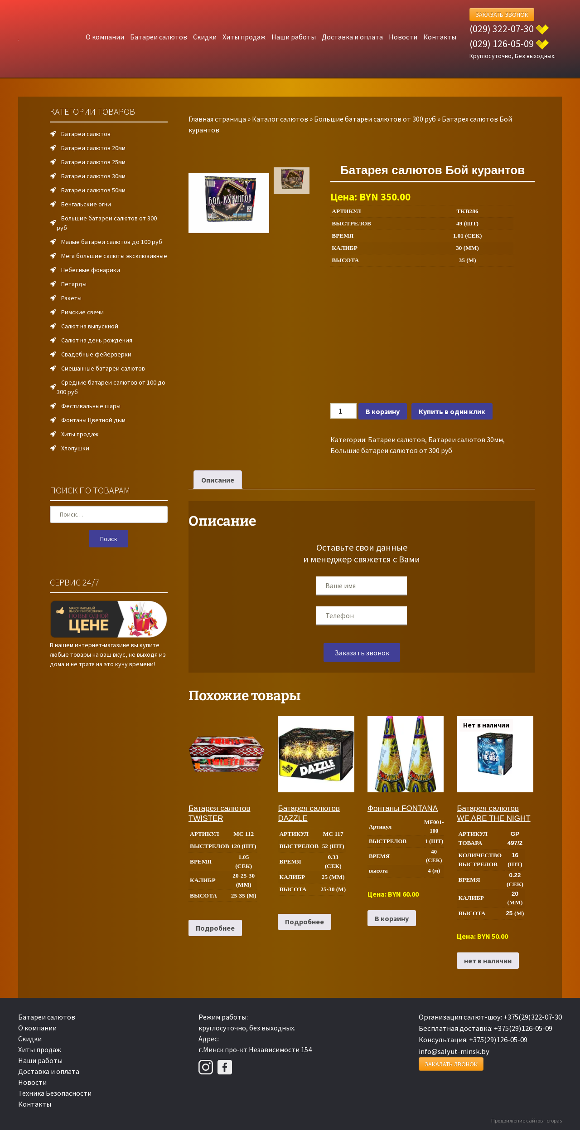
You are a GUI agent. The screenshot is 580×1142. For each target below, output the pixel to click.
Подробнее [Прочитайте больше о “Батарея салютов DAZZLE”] (304, 921)
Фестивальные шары (91, 406)
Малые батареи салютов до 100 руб (111, 242)
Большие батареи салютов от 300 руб (375, 118)
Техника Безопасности (55, 1093)
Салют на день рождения (96, 340)
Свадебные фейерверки (96, 354)
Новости (403, 36)
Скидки (205, 36)
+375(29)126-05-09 (523, 1028)
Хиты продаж (244, 36)
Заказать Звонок (501, 14)
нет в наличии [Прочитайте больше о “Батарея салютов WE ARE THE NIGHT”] (488, 960)
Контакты (439, 36)
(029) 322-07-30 (501, 28)
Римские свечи (82, 312)
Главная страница (217, 118)
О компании (105, 36)
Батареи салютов (158, 36)
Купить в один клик (452, 411)
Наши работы (293, 36)
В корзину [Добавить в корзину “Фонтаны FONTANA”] (392, 918)
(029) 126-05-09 (501, 43)
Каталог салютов (280, 118)
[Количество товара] (343, 411)
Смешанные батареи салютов (103, 368)
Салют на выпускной (89, 326)
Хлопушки (75, 448)
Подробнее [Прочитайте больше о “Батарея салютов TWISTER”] (215, 927)
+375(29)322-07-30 (532, 1017)
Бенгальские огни (86, 204)
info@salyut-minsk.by (454, 1051)
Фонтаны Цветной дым (93, 420)
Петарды (74, 284)
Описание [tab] (217, 479)
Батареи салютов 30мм (465, 439)
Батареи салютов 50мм (93, 190)
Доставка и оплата (352, 36)
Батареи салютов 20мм (93, 148)
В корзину (383, 411)
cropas (554, 1120)
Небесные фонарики (90, 270)
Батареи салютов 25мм (93, 162)
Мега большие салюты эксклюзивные (114, 256)
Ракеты (71, 298)
